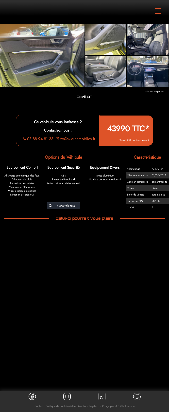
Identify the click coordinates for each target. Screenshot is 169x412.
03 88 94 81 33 (37, 139)
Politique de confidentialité (61, 406)
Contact (38, 406)
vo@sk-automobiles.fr (75, 139)
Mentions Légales (87, 406)
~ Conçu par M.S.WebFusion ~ (117, 406)
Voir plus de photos (154, 91)
